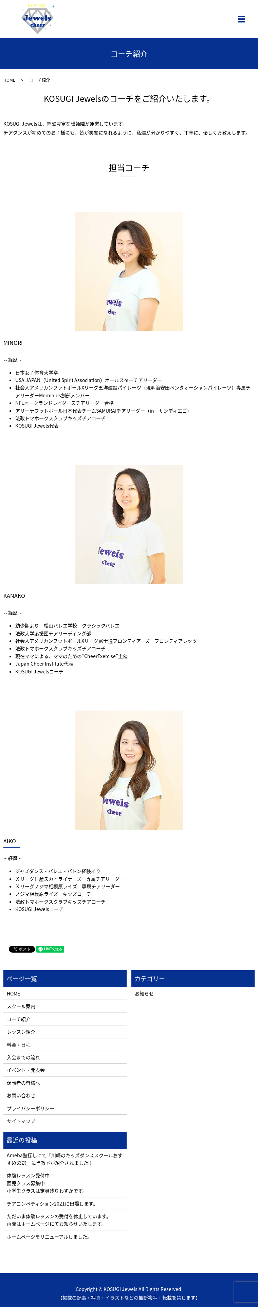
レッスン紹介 (21, 1031)
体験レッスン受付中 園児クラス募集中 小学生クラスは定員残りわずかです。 (47, 1183)
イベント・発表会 (26, 1069)
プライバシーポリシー (30, 1108)
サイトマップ (21, 1120)
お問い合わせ (21, 1095)
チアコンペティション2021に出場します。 (52, 1203)
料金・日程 (19, 1044)
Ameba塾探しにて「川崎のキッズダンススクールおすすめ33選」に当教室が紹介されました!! (65, 1159)
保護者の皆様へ (23, 1082)
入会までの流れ (23, 1057)
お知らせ (144, 993)
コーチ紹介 (19, 1019)
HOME (9, 80)
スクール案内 (21, 1006)
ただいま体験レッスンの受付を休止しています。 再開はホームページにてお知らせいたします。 (59, 1220)
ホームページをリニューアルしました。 (49, 1236)
